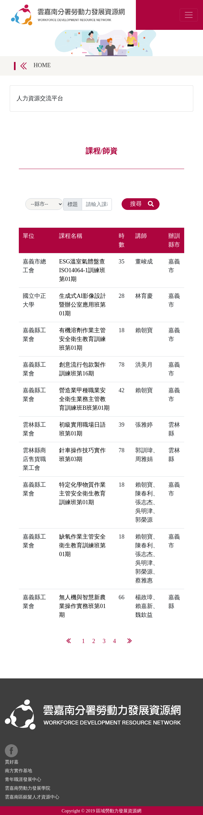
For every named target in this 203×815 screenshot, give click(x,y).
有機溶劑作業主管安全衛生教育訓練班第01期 (82, 339)
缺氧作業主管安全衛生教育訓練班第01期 (82, 545)
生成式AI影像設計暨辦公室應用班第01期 (82, 305)
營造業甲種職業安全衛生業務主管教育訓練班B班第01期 (84, 399)
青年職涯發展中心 (23, 779)
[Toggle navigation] (189, 14)
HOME (42, 65)
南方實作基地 (18, 770)
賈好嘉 (11, 762)
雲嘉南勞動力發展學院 (27, 788)
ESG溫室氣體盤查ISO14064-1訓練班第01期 (82, 270)
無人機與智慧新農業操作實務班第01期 (82, 606)
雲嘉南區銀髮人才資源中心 (32, 797)
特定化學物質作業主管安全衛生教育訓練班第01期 (82, 493)
